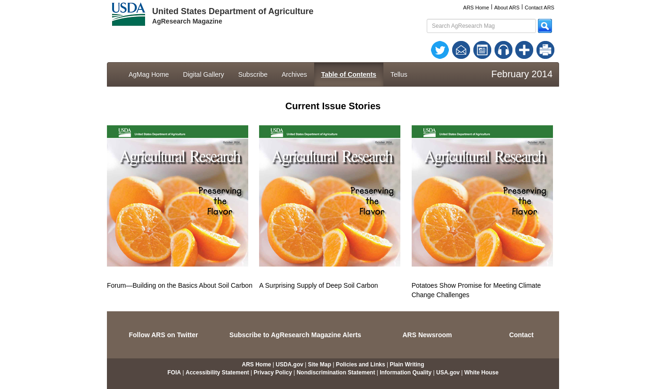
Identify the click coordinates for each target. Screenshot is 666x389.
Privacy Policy (273, 372)
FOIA (174, 372)
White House (481, 372)
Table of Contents (348, 74)
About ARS (507, 7)
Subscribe (253, 74)
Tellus (398, 74)
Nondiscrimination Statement (336, 372)
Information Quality (405, 372)
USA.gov (448, 372)
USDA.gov (289, 364)
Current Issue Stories (333, 106)
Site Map (319, 364)
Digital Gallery (203, 74)
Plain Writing (407, 364)
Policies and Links (360, 364)
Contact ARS (539, 7)
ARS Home (476, 7)
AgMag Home (149, 74)
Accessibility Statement (217, 372)
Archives (294, 74)
